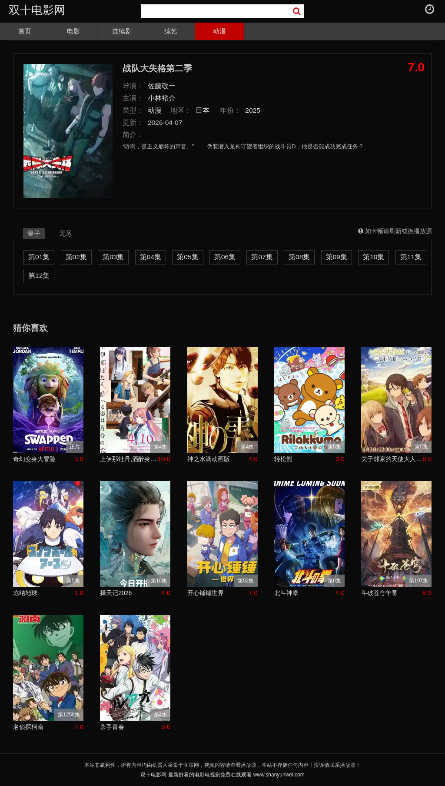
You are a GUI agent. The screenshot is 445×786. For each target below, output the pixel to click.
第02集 (76, 257)
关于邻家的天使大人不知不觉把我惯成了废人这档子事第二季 (391, 458)
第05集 (187, 257)
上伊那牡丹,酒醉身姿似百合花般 (129, 458)
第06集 (225, 257)
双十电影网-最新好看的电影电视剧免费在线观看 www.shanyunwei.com (222, 775)
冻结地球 (25, 592)
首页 (24, 31)
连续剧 (122, 31)
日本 (202, 110)
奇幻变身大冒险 (34, 458)
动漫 (219, 31)
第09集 (336, 257)
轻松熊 (283, 458)
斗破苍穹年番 (379, 592)
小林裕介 (162, 98)
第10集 (373, 257)
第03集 (113, 257)
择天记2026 (116, 592)
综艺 (170, 31)
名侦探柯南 (28, 726)
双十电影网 (37, 10)
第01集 (39, 257)
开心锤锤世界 (205, 592)
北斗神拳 (286, 592)
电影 (73, 31)
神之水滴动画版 (208, 458)
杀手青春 (112, 726)
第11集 (411, 257)
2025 (252, 110)
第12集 (39, 275)
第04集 (150, 257)
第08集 (299, 257)
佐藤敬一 (162, 86)
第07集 (261, 257)
